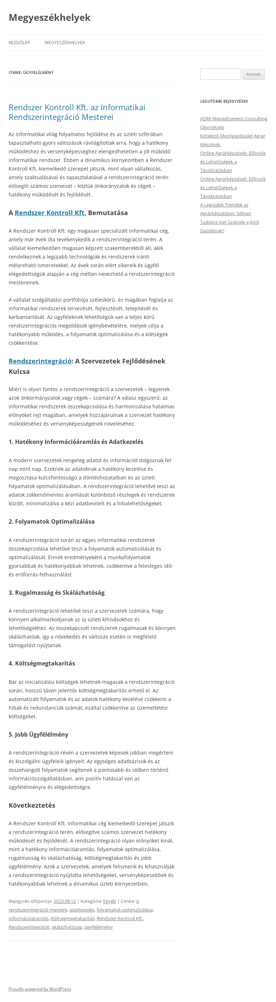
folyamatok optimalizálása (125, 909)
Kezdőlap (19, 43)
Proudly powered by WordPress (40, 989)
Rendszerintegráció (40, 361)
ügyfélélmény (98, 927)
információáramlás (29, 918)
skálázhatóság (67, 927)
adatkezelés (82, 909)
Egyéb (109, 901)
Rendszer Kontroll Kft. (50, 212)
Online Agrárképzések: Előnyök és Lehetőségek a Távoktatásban (233, 161)
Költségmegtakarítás (73, 918)
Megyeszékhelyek (50, 17)
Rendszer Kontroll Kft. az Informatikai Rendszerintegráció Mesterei (77, 112)
